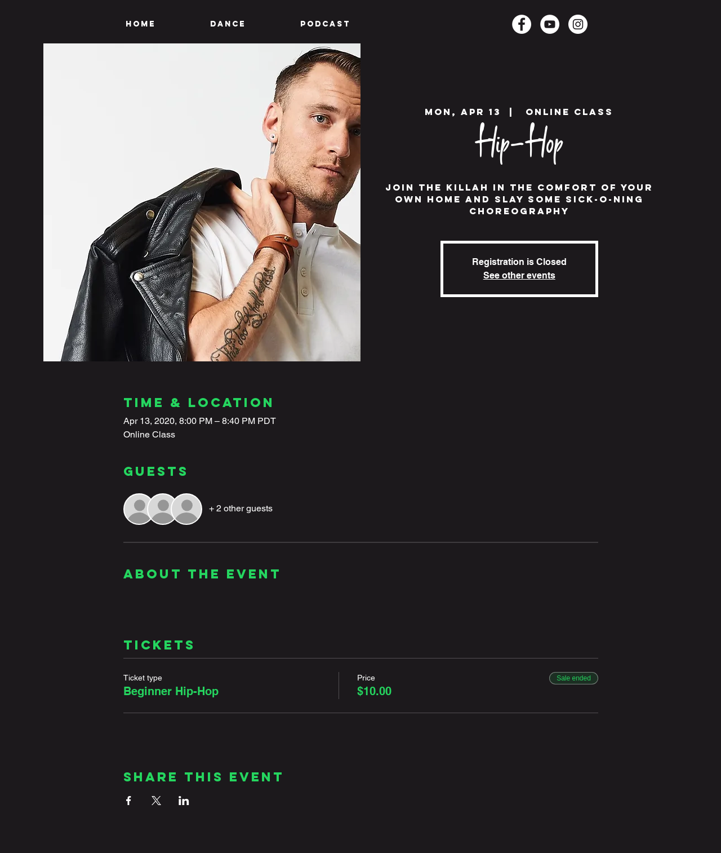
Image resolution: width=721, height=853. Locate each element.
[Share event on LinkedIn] (184, 800)
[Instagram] (578, 24)
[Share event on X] (156, 800)
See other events (519, 275)
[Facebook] (521, 24)
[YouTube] (549, 24)
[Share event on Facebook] (128, 800)
